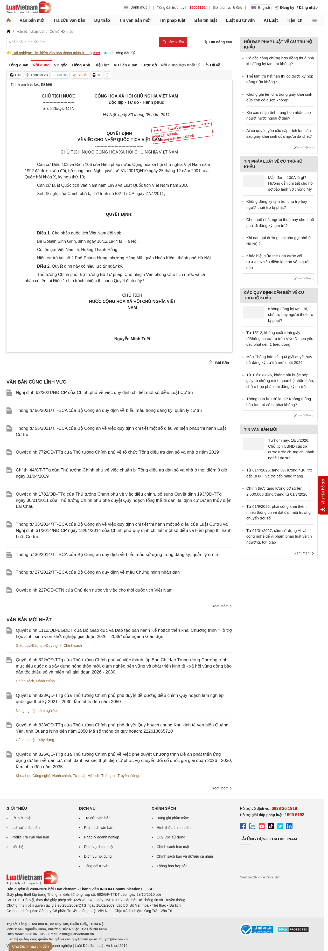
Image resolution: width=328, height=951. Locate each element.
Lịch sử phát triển (25, 827)
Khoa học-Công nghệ (33, 776)
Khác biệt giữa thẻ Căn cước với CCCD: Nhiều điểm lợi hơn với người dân (278, 262)
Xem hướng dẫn (119, 53)
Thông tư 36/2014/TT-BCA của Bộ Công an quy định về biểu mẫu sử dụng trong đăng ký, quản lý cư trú (118, 554)
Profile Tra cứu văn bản (30, 837)
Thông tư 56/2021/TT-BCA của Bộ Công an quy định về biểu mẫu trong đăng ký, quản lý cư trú (109, 410)
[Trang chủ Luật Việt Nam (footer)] (32, 883)
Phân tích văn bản (98, 827)
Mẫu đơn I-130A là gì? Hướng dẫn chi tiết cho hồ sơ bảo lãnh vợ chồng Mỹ (290, 183)
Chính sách (73, 645)
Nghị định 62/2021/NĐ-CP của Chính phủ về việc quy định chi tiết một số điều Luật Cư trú (104, 392)
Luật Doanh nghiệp (56, 945)
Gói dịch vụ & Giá (227, 7)
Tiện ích (294, 20)
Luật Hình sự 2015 (112, 945)
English (260, 7)
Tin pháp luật (172, 20)
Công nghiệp (26, 740)
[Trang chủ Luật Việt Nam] (28, 7)
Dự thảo (102, 20)
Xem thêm (222, 606)
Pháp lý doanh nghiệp (101, 837)
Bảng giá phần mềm (173, 818)
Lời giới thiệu (21, 818)
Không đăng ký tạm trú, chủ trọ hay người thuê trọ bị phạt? (290, 315)
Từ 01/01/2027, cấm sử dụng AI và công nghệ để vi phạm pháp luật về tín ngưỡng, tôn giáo (279, 536)
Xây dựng (46, 740)
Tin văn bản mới (135, 20)
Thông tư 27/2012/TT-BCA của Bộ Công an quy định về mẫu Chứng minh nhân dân (98, 572)
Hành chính (45, 681)
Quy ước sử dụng (171, 837)
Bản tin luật (205, 20)
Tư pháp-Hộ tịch (86, 776)
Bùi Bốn (218, 362)
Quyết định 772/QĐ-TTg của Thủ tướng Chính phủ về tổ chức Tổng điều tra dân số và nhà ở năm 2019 (117, 452)
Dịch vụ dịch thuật (99, 847)
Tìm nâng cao (218, 42)
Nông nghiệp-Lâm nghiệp (36, 711)
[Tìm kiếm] (173, 42)
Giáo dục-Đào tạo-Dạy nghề (38, 645)
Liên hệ (17, 847)
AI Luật (271, 20)
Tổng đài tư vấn (96, 866)
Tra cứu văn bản (69, 20)
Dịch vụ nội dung (98, 856)
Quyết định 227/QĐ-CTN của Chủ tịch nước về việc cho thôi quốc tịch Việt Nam (94, 590)
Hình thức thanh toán (174, 827)
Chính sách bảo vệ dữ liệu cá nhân (185, 856)
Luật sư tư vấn (240, 20)
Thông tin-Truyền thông (120, 776)
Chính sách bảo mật (173, 847)
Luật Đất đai (84, 945)
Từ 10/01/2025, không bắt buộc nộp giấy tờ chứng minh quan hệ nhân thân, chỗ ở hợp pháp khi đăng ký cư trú (280, 381)
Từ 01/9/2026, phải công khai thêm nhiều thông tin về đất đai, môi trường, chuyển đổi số (279, 512)
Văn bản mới (32, 20)
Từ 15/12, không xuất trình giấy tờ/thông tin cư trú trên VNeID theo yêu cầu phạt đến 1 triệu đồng (279, 338)
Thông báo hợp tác (172, 866)
